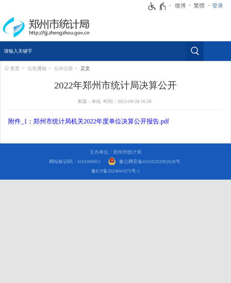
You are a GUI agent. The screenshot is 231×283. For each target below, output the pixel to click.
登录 (217, 6)
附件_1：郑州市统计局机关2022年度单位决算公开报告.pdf (88, 121)
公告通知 (37, 68)
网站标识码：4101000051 (75, 161)
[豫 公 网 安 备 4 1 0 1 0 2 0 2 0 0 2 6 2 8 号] (144, 162)
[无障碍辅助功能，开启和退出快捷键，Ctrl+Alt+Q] (157, 6)
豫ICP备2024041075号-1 (115, 171)
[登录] (219, 6)
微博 (180, 6)
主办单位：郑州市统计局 (115, 152)
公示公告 (63, 68)
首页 (15, 68)
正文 (85, 68)
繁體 (199, 6)
